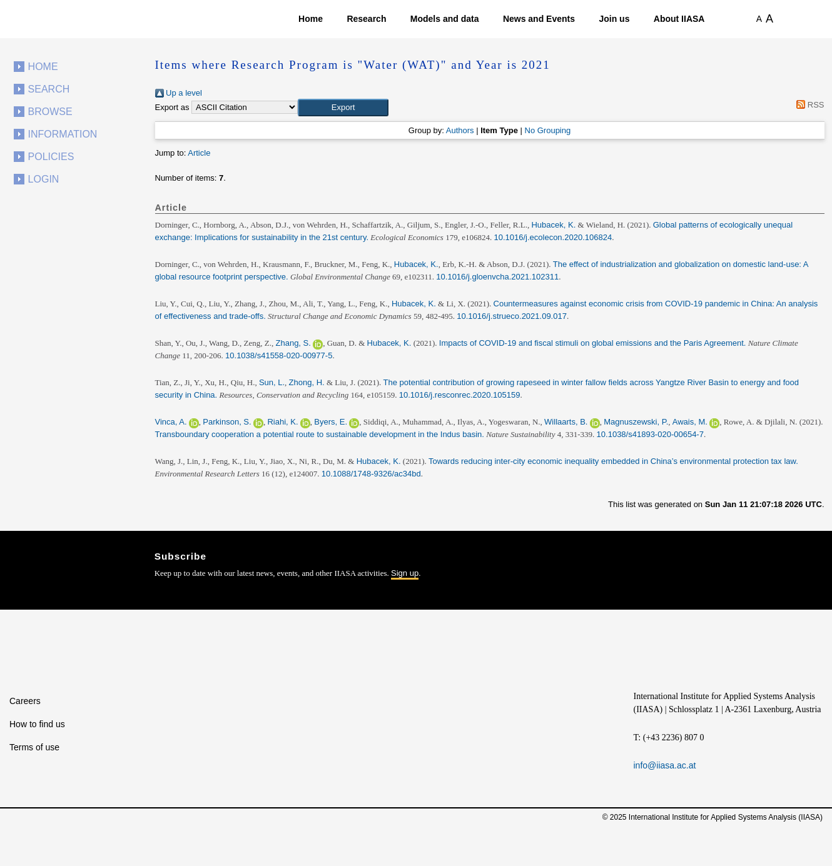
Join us (614, 19)
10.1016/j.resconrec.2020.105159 (459, 395)
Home (310, 19)
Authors (460, 130)
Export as (172, 107)
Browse (50, 111)
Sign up (405, 573)
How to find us (37, 724)
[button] (343, 107)
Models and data (444, 19)
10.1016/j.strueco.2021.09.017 (512, 316)
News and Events (539, 19)
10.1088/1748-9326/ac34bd (371, 473)
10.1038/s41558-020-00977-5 (278, 355)
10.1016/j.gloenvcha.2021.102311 (497, 276)
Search (49, 89)
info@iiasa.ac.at (665, 765)
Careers (25, 701)
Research (366, 19)
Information (63, 134)
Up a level (178, 93)
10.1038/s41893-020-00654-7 (650, 434)
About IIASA (679, 19)
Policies (51, 156)
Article (199, 153)
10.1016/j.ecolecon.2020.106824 (553, 237)
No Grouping (548, 130)
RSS (808, 104)
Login (43, 179)
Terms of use (34, 747)
